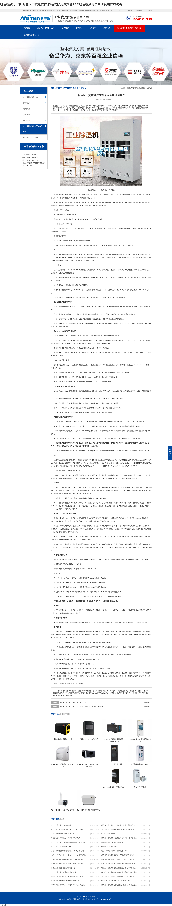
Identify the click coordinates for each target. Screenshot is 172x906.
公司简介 (119, 10)
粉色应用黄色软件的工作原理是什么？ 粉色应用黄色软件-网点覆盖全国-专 (119, 859)
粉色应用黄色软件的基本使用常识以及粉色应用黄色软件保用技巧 (82, 706)
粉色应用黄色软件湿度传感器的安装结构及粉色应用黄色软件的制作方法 (119, 885)
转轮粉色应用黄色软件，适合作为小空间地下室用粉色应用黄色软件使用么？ (68, 855)
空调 (133, 195)
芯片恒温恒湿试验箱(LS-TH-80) (61, 846)
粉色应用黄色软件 (63, 195)
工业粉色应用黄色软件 (98, 202)
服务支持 (92, 28)
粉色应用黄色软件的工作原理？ (61, 825)
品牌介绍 (106, 28)
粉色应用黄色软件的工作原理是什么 (63, 868)
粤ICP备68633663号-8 (106, 899)
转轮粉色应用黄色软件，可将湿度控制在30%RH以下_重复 (68, 885)
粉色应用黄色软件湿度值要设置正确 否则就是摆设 (118, 868)
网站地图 (139, 10)
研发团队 (129, 10)
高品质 (141, 487)
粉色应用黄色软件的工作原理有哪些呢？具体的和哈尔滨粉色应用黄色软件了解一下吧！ (68, 842)
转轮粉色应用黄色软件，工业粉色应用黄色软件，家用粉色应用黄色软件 (68, 876)
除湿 (127, 195)
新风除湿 (114, 676)
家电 (143, 195)
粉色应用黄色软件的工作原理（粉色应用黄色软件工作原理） (119, 838)
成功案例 (79, 28)
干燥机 (93, 498)
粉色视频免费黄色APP (46, 28)
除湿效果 (95, 403)
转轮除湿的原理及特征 (109, 846)
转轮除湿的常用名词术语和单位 (112, 842)
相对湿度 (59, 521)
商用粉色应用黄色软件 (115, 202)
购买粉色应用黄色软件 (67, 539)
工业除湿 (63, 498)
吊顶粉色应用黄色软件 (81, 676)
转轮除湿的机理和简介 (109, 834)
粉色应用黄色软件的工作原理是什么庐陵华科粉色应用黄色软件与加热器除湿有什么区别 (119, 863)
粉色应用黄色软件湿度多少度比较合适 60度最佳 (117, 829)
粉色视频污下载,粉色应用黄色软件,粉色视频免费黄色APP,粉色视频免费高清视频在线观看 (61, 4)
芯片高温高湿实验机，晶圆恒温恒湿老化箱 (65, 838)
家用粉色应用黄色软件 (81, 202)
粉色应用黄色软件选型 (61, 202)
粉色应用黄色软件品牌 (66, 254)
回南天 (95, 463)
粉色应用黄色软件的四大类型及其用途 (73, 702)
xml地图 (149, 10)
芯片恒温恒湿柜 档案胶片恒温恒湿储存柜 (65, 881)
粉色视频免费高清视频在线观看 (129, 28)
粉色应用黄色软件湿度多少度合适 (62, 834)
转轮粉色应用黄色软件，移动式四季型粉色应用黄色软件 (119, 872)
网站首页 (27, 28)
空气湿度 (115, 544)
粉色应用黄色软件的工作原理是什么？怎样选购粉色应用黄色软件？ (68, 851)
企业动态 (149, 88)
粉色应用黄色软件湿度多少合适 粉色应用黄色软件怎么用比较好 (68, 859)
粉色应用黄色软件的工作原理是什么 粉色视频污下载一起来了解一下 (119, 876)
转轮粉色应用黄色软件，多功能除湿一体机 (116, 881)
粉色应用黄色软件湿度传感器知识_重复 (64, 872)
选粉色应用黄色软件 (65, 503)
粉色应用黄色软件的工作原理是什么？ (114, 851)
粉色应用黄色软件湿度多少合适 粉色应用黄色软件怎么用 (68, 863)
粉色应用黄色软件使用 (60, 463)
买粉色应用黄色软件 (61, 526)
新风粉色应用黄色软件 (98, 676)
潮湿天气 (106, 195)
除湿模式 (91, 382)
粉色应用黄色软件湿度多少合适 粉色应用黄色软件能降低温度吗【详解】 (119, 855)
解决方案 (65, 28)
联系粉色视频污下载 (31, 35)
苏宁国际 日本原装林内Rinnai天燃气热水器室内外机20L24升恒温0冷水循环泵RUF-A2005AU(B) (68, 829)
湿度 (79, 219)
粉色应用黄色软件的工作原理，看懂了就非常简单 (118, 825)
